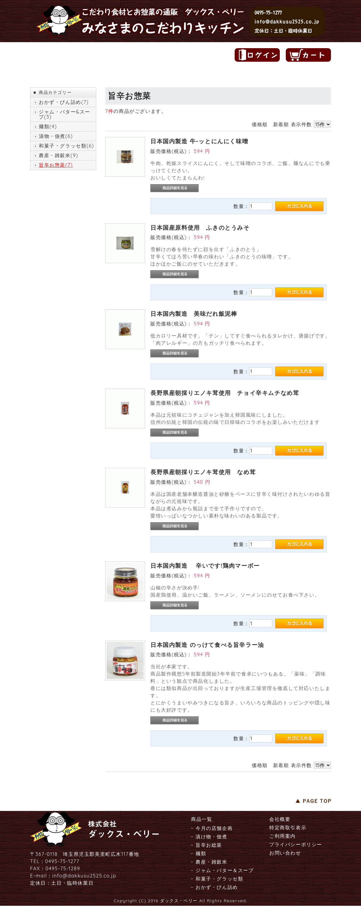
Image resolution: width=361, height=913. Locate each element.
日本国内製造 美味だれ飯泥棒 (193, 313)
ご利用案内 (282, 836)
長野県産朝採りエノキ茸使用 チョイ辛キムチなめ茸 (224, 392)
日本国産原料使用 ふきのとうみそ (200, 227)
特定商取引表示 (287, 827)
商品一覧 (201, 819)
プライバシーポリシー (295, 844)
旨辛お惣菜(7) (56, 165)
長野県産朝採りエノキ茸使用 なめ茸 (203, 472)
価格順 (260, 124)
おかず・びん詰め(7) (64, 102)
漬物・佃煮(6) (56, 136)
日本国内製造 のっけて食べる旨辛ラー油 (207, 644)
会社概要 (279, 819)
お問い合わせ (285, 853)
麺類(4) (48, 126)
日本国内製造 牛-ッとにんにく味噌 (199, 141)
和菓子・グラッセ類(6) (66, 145)
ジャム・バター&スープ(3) (64, 114)
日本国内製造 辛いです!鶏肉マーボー (205, 565)
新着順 (281, 124)
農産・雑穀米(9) (58, 155)
